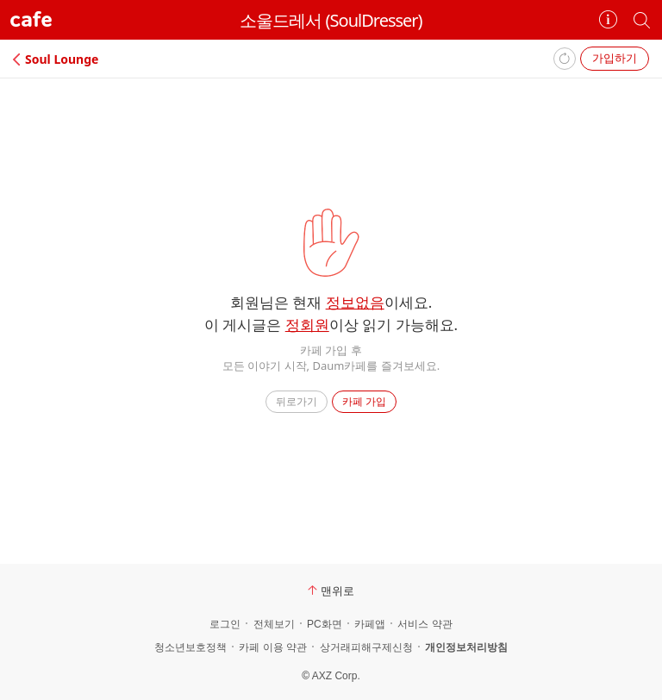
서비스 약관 (424, 624)
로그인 (224, 624)
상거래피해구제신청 (366, 647)
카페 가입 (364, 401)
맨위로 (331, 590)
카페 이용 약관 (273, 647)
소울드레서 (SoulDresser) (331, 20)
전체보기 (274, 624)
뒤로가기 (296, 401)
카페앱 (369, 624)
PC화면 (324, 624)
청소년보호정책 (190, 647)
